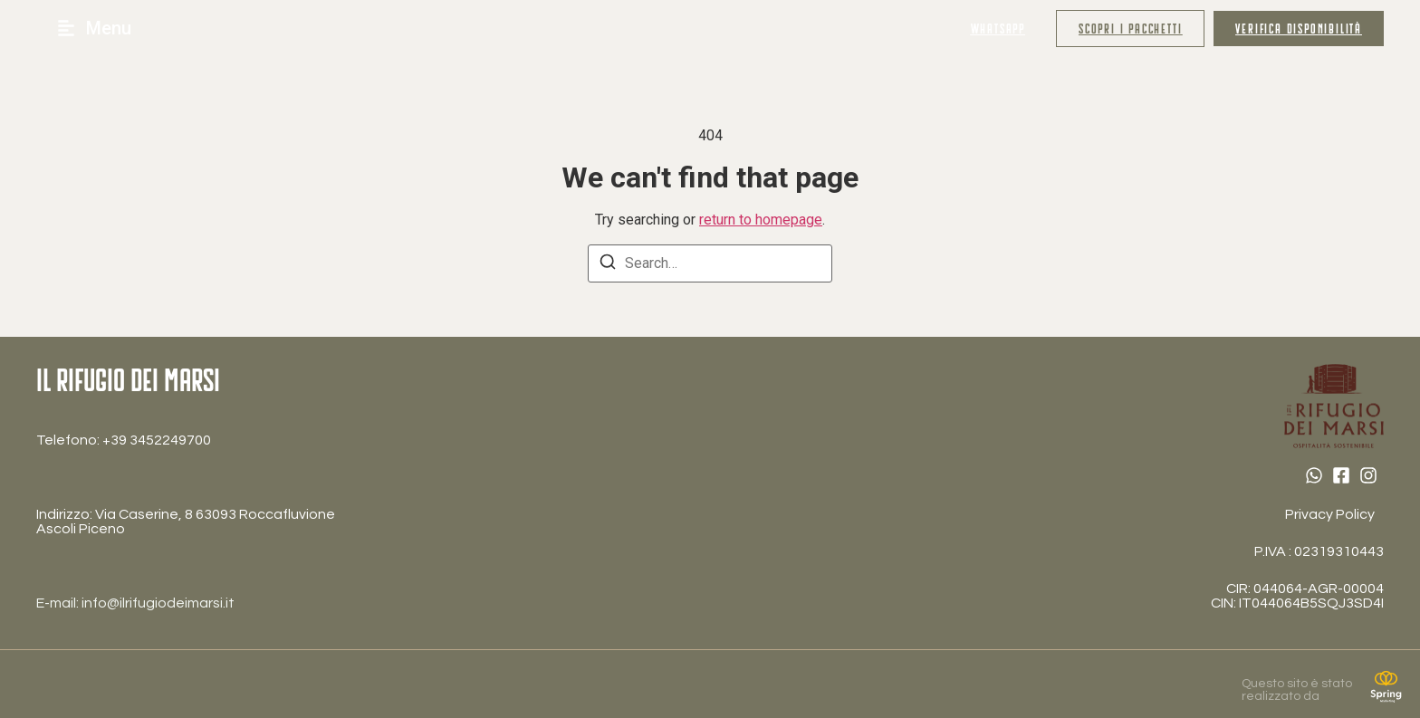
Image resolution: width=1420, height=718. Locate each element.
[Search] (607, 264)
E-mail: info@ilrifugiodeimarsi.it (135, 603)
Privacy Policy (1330, 514)
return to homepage (760, 219)
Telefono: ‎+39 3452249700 (123, 440)
